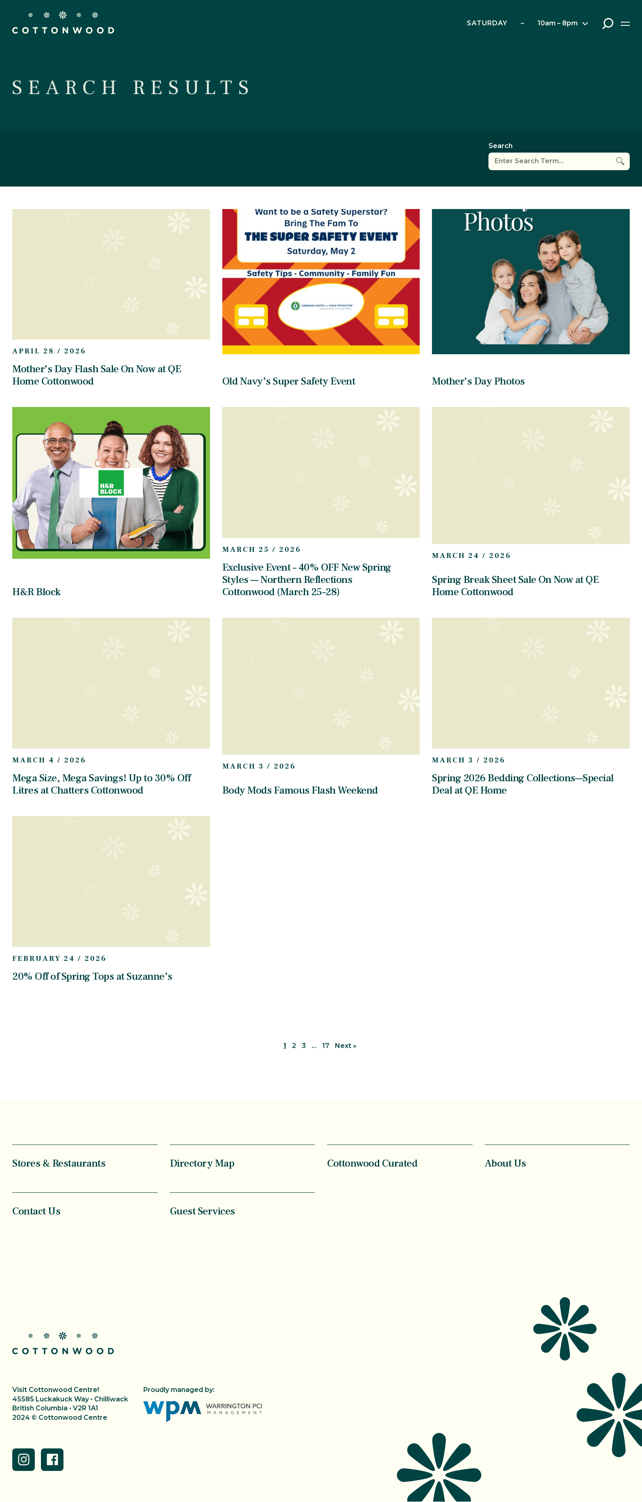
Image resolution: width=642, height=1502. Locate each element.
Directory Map (202, 1163)
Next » (346, 1046)
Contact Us (36, 1211)
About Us (505, 1163)
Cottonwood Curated (372, 1163)
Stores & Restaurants (58, 1163)
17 (325, 1046)
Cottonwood (63, 22)
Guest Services (202, 1211)
